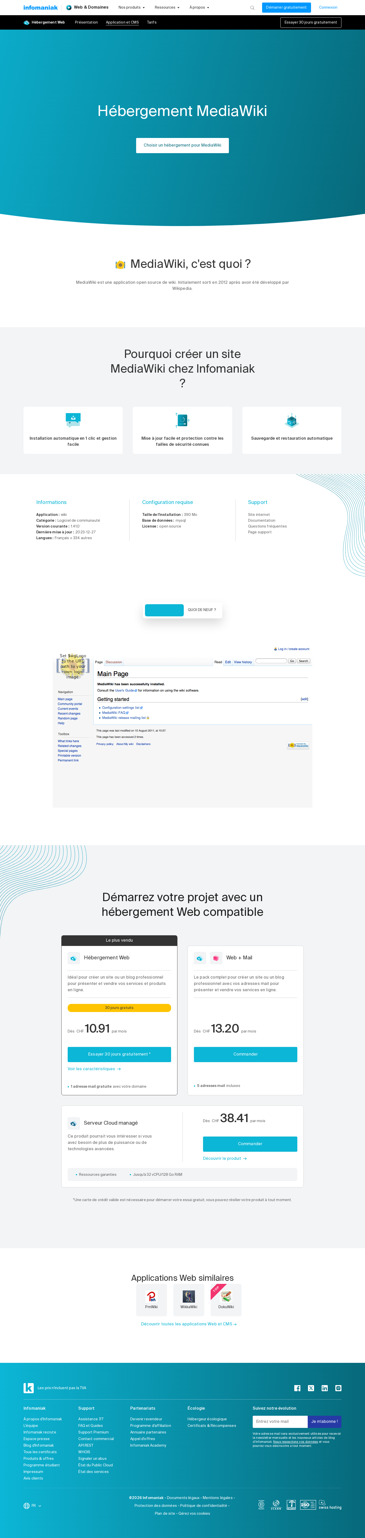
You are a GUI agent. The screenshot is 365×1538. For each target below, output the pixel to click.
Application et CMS (122, 22)
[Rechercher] (252, 7)
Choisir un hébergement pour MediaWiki (182, 146)
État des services (93, 1472)
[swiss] (291, 1506)
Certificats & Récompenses (212, 1426)
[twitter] (311, 1388)
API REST (85, 1445)
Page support (260, 532)
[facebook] (297, 1388)
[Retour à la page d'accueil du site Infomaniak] (41, 7)
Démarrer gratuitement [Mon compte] (286, 7)
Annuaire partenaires (148, 1432)
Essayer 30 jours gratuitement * (119, 1055)
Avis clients (33, 1478)
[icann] (276, 1506)
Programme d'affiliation (150, 1426)
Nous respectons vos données (295, 1442)
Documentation (261, 520)
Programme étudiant (42, 1465)
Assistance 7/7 (90, 1419)
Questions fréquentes (267, 526)
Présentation (86, 22)
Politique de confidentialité (203, 1506)
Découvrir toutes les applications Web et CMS (186, 1324)
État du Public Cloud (95, 1465)
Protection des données (156, 1506)
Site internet (259, 515)
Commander (245, 1055)
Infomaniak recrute (40, 1432)
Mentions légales (217, 1498)
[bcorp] (261, 1506)
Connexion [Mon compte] (328, 7)
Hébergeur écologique (207, 1419)
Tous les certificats (40, 1452)
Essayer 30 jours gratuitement (311, 22)
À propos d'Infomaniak (43, 1419)
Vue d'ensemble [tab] (164, 610)
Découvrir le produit (222, 1159)
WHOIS (84, 1452)
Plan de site (165, 1513)
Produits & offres (39, 1459)
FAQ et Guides (90, 1426)
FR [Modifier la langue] (37, 1506)
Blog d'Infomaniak (39, 1445)
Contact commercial (96, 1439)
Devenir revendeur (146, 1419)
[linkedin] (325, 1388)
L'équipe (31, 1426)
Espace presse (37, 1439)
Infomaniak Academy (148, 1445)
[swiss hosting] (330, 1506)
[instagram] (338, 1388)
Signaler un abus (92, 1459)
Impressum (33, 1472)
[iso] (308, 1506)
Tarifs (152, 22)
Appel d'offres (142, 1439)
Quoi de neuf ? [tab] (202, 610)
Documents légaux (183, 1498)
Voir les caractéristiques (91, 1069)
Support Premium (93, 1432)
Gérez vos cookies (194, 1513)
